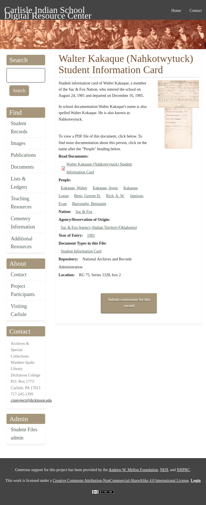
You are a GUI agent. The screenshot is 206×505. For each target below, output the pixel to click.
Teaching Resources (21, 203)
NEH (164, 470)
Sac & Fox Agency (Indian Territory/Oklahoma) (99, 227)
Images (18, 143)
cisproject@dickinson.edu (31, 400)
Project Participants (23, 290)
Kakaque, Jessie (105, 188)
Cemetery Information (23, 223)
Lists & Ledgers (19, 183)
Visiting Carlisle (19, 310)
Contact (19, 274)
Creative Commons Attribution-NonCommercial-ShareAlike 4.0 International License (121, 480)
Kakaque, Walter (74, 188)
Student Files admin (24, 434)
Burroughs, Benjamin (89, 204)
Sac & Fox (84, 212)
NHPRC (183, 470)
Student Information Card (81, 251)
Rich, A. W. (115, 196)
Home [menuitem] (176, 10)
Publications (23, 155)
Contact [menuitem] (195, 10)
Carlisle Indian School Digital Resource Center (47, 11)
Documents (22, 167)
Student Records (19, 127)
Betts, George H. (87, 196)
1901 (91, 235)
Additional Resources (21, 243)
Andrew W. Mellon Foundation (133, 470)
